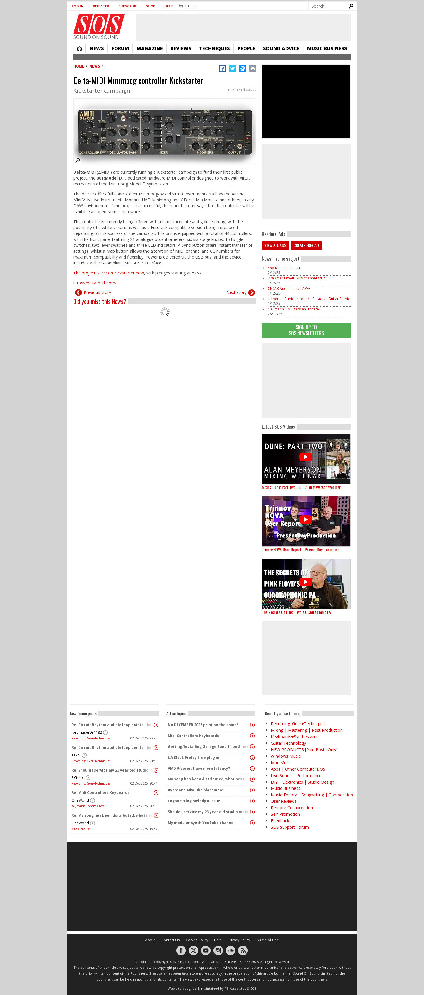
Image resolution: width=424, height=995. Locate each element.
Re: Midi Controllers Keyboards (101, 792)
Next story (236, 292)
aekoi (76, 755)
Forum (120, 48)
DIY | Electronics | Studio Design (302, 782)
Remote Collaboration (292, 807)
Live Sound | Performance (296, 775)
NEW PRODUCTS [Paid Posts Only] (304, 749)
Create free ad (306, 245)
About (150, 940)
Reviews (180, 48)
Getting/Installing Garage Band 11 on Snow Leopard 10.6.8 (209, 746)
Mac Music (281, 762)
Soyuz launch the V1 (284, 267)
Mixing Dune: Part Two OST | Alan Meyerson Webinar (301, 487)
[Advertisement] (306, 380)
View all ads (275, 245)
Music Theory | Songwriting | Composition (312, 794)
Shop (150, 6)
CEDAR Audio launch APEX (289, 288)
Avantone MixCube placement (196, 789)
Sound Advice (281, 48)
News (97, 48)
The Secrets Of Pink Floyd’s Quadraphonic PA (296, 612)
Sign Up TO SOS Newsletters (306, 330)
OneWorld (80, 800)
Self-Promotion (285, 814)
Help (168, 6)
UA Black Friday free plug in (193, 757)
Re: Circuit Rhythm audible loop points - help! (113, 724)
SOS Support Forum (290, 827)
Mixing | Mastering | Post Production (307, 730)
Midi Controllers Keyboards (193, 735)
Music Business (327, 48)
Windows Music (286, 756)
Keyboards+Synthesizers (88, 806)
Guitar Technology (288, 743)
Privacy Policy (239, 940)
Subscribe (127, 6)
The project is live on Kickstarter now (108, 273)
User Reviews (284, 801)
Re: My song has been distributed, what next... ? (113, 815)
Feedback (280, 820)
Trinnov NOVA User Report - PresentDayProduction (300, 549)
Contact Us (170, 940)
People (246, 48)
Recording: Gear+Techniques (91, 738)
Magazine (150, 48)
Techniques (214, 48)
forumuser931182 (87, 732)
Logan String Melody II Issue (194, 800)
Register (101, 6)
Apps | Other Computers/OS (298, 769)
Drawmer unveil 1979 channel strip (297, 278)
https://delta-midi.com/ (95, 283)
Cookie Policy (197, 940)
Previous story (97, 292)
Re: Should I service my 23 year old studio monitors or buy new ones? (113, 770)
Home (79, 48)
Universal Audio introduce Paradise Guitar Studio (309, 298)
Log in (78, 6)
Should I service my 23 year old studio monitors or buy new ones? (209, 811)
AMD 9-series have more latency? (199, 768)
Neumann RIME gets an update (293, 309)
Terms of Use (267, 940)
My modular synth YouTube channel (201, 822)
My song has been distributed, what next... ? (209, 779)
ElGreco (78, 777)
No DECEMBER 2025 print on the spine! (203, 724)
